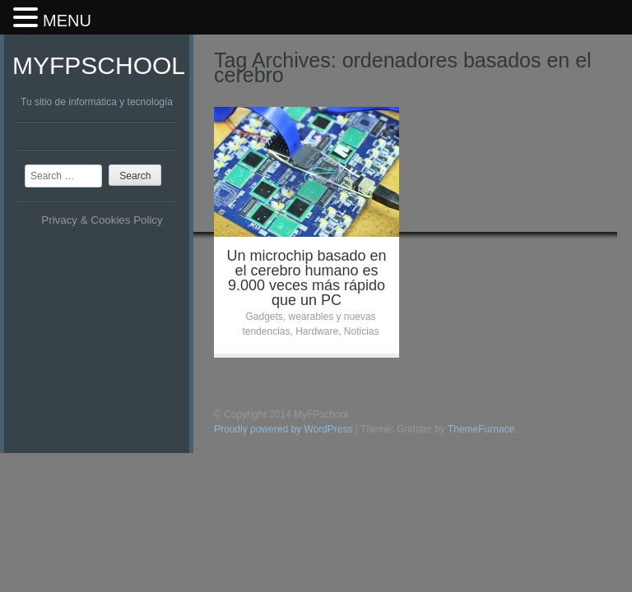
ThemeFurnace (481, 429)
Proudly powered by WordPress (283, 429)
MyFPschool (98, 65)
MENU (67, 21)
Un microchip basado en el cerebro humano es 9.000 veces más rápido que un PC (306, 277)
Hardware (316, 331)
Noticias (361, 331)
